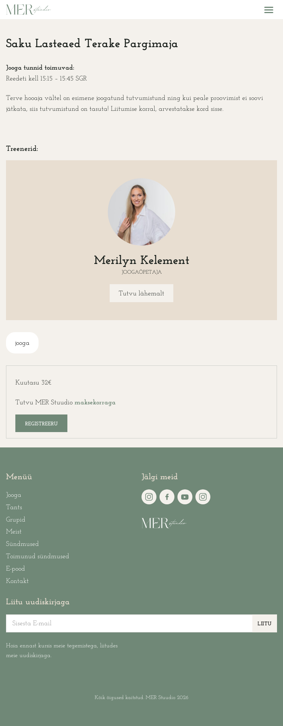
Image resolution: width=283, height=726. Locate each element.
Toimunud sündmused (37, 556)
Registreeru (41, 424)
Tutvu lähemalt (141, 293)
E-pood (15, 568)
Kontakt (17, 581)
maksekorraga (95, 402)
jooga (22, 343)
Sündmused (22, 544)
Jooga (13, 495)
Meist (14, 531)
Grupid (15, 519)
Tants (14, 507)
